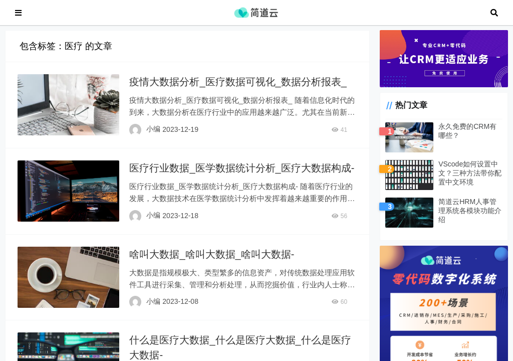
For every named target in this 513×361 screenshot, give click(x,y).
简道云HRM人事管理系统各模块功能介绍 (469, 216)
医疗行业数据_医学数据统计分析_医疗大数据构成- (241, 172)
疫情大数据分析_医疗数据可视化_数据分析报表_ (237, 86)
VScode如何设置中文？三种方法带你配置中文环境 (469, 178)
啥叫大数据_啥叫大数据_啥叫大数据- (211, 259)
